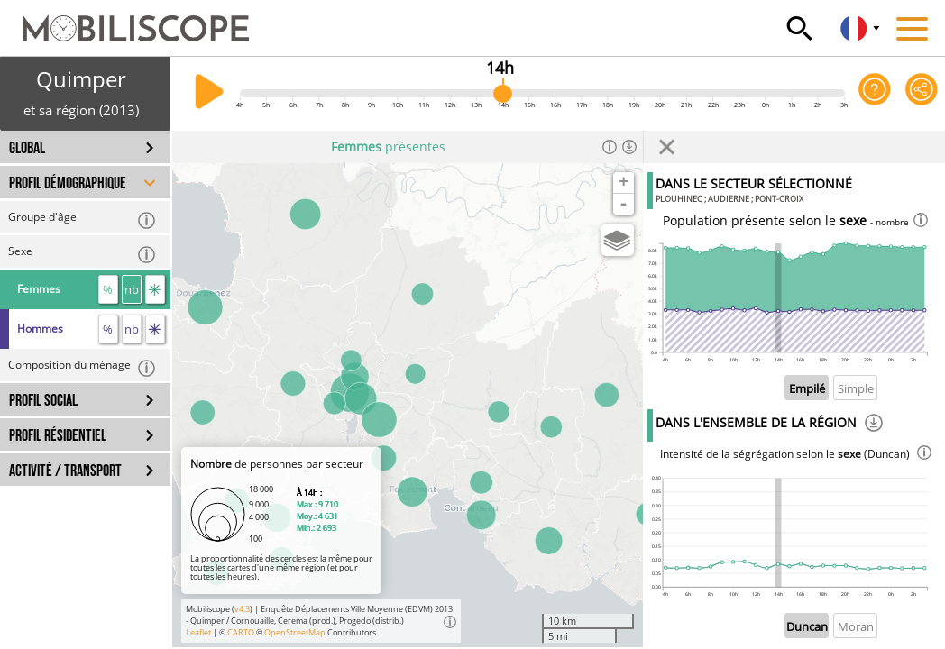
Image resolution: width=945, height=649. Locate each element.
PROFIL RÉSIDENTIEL (57, 435)
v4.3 (242, 609)
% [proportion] (108, 289)
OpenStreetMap (295, 632)
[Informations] (609, 147)
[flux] (155, 289)
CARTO (240, 632)
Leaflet (198, 632)
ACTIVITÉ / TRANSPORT (65, 471)
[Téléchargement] (874, 425)
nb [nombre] (131, 289)
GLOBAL (27, 148)
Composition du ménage (82, 367)
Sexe (82, 253)
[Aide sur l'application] (874, 93)
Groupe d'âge (82, 219)
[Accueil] (124, 19)
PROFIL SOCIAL (43, 400)
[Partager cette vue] (921, 93)
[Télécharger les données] (629, 147)
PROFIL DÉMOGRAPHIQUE (67, 183)
